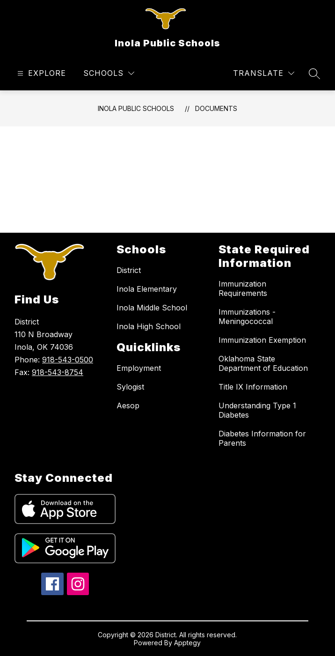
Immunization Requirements (242, 288)
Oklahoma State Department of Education (263, 363)
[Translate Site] (264, 73)
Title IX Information (252, 386)
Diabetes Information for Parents (262, 438)
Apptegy (187, 643)
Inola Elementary (147, 289)
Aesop (128, 405)
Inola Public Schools (136, 108)
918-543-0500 (67, 359)
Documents (216, 108)
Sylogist (130, 386)
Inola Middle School (152, 307)
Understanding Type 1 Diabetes (257, 410)
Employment (139, 368)
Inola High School (149, 326)
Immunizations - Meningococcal (247, 316)
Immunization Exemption (262, 340)
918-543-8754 (57, 372)
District (129, 270)
